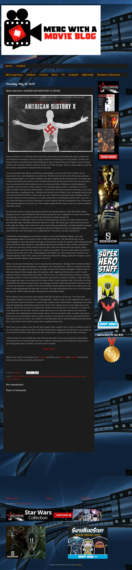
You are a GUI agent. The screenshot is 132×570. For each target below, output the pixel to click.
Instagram (73, 357)
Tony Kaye (16, 379)
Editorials (87, 75)
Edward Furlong (51, 376)
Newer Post (12, 498)
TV (63, 75)
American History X (19, 376)
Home (9, 66)
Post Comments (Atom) (24, 504)
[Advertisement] (49, 474)
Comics (43, 75)
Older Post (86, 498)
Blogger (79, 565)
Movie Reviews (14, 75)
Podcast (73, 75)
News (55, 75)
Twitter (63, 357)
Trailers (30, 75)
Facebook (42, 357)
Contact (20, 66)
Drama (42, 376)
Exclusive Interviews (108, 75)
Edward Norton (63, 376)
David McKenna (33, 376)
